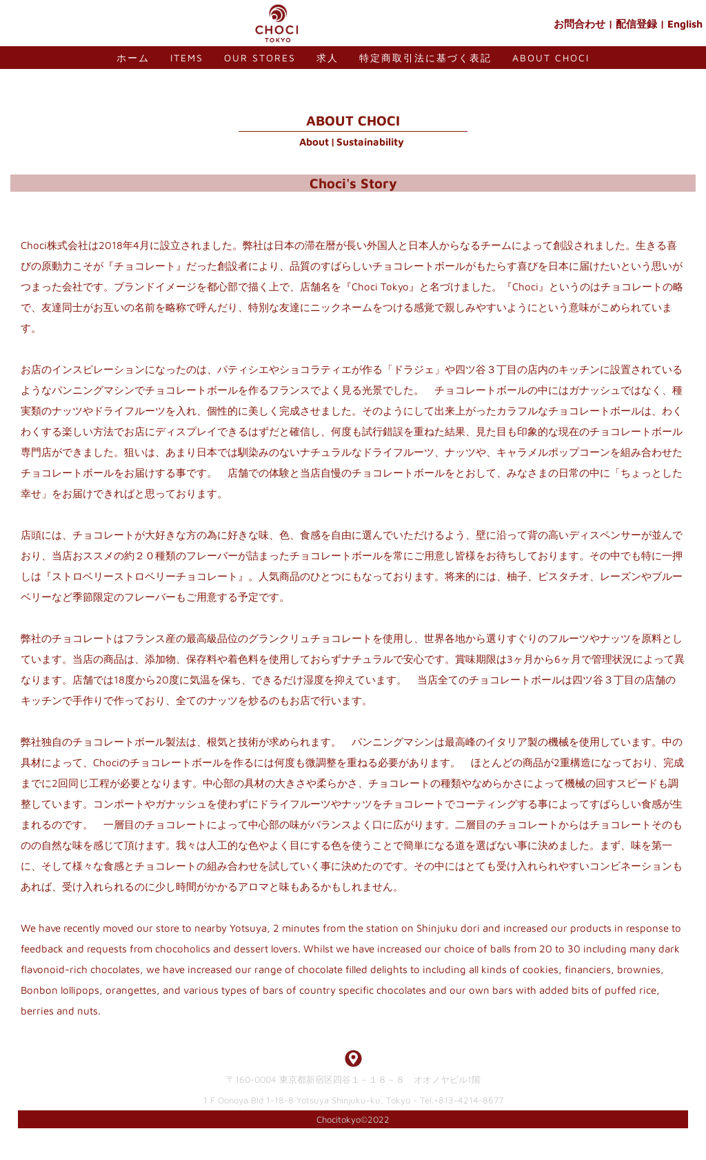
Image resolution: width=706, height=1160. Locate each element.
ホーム (133, 57)
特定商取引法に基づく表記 (425, 57)
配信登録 (636, 24)
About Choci (550, 57)
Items (186, 57)
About (314, 142)
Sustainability (370, 142)
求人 (327, 57)
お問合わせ (579, 24)
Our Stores (260, 57)
